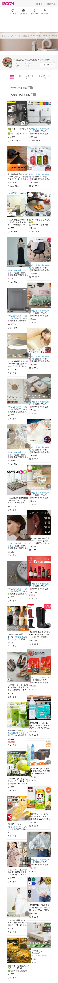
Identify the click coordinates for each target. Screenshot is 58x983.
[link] (18, 113)
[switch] (30, 87)
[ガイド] (39, 3)
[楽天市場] (51, 3)
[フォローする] (47, 64)
